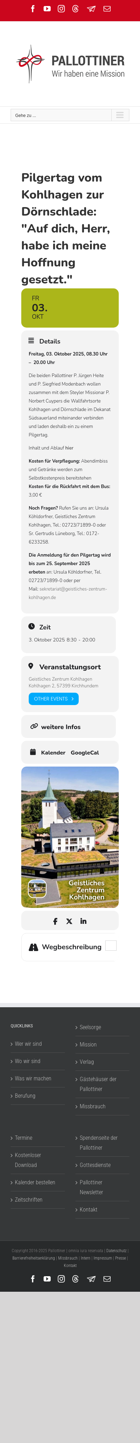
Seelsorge (90, 1027)
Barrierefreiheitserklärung (33, 1258)
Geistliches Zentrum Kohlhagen (60, 679)
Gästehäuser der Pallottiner (98, 1084)
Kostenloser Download (28, 1160)
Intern (85, 1258)
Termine (23, 1137)
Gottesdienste (95, 1165)
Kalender (53, 753)
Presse (120, 1258)
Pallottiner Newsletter (91, 1187)
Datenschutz (116, 1250)
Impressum (103, 1258)
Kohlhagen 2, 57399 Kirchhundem (64, 686)
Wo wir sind (27, 1061)
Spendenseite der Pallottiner (99, 1142)
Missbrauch (93, 1106)
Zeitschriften (29, 1199)
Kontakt (88, 1209)
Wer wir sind (28, 1043)
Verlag (87, 1061)
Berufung (25, 1095)
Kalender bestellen (35, 1182)
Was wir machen (33, 1078)
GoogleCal (85, 753)
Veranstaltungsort (70, 667)
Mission (88, 1044)
